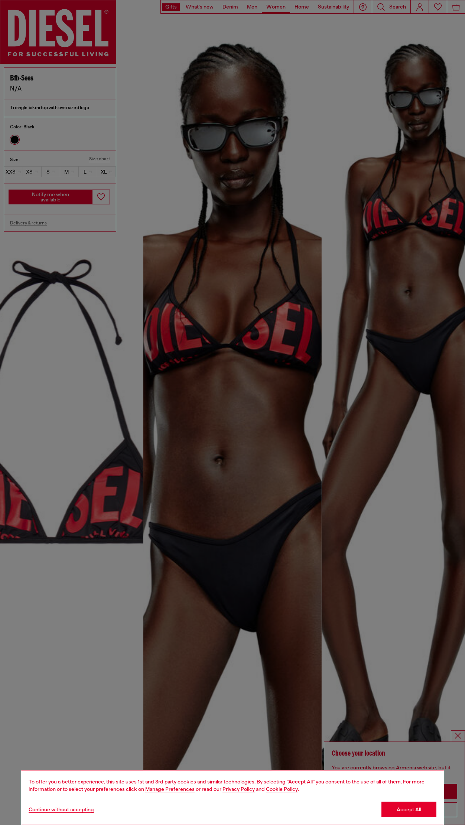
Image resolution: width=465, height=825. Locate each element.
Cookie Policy (282, 789)
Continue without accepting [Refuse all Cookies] (61, 809)
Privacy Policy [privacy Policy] (238, 789)
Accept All (409, 809)
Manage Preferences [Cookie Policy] (170, 789)
